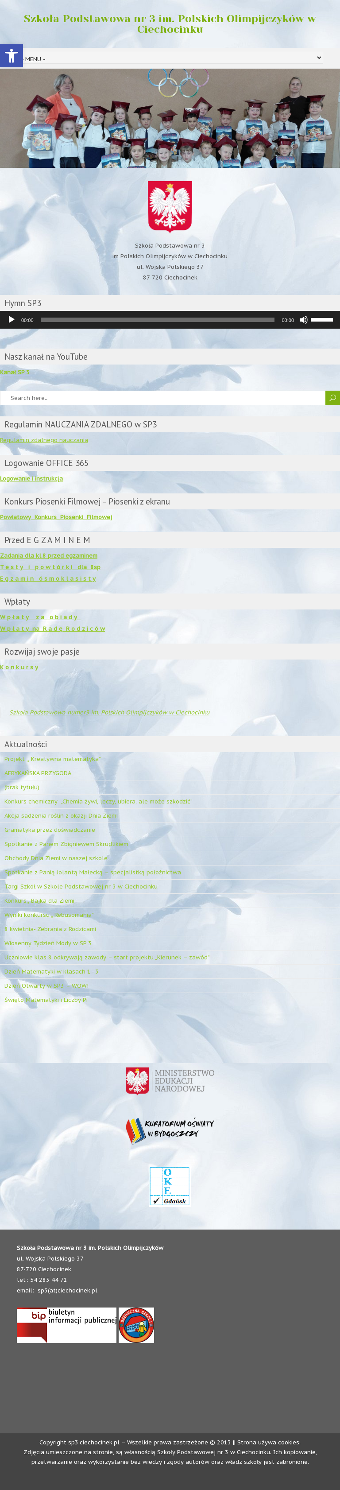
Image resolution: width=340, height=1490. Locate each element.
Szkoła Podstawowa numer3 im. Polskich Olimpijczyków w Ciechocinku (109, 712)
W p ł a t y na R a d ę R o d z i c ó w (52, 628)
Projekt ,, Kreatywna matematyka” (52, 759)
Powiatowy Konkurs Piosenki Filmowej (56, 517)
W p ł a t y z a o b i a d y (40, 617)
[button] (11, 55)
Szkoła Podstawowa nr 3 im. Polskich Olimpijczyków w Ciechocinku (170, 23)
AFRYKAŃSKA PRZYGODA (37, 773)
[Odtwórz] (11, 319)
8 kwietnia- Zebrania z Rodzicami (50, 929)
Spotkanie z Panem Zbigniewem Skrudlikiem (66, 844)
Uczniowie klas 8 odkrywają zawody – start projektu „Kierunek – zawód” (107, 957)
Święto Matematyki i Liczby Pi (46, 1000)
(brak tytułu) (21, 787)
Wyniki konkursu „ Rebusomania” (49, 915)
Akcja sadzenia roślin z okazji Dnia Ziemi (61, 815)
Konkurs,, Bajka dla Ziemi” (40, 900)
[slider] (158, 320)
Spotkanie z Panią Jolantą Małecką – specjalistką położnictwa (92, 872)
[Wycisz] (303, 319)
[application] (170, 320)
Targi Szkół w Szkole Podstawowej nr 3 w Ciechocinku (81, 886)
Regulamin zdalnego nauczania (44, 440)
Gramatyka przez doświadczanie (49, 830)
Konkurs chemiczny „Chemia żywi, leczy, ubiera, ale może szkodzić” (98, 801)
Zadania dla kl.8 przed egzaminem (48, 555)
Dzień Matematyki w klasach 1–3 (51, 971)
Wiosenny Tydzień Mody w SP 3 (48, 943)
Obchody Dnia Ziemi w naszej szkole (56, 858)
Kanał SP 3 (15, 372)
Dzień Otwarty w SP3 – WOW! (46, 985)
